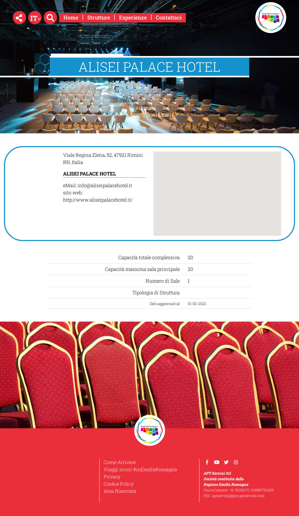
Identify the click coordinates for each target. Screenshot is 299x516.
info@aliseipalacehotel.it (104, 185)
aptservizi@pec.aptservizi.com (238, 495)
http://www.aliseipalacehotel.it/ (98, 200)
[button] (19, 17)
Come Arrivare (120, 462)
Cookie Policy (119, 484)
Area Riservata (120, 491)
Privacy (112, 476)
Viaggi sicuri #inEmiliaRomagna (140, 469)
